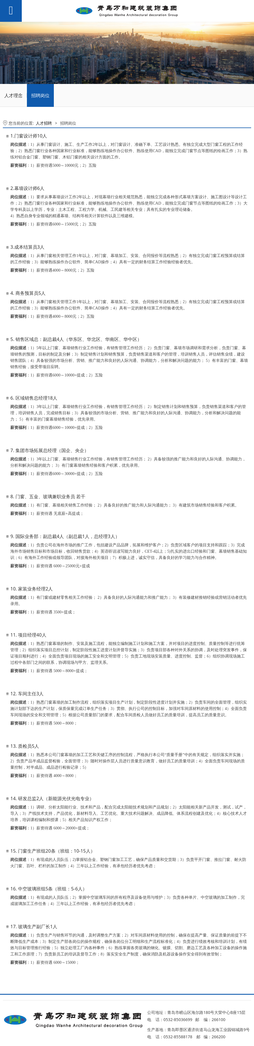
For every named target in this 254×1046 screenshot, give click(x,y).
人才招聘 (44, 123)
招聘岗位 (40, 95)
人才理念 (13, 95)
